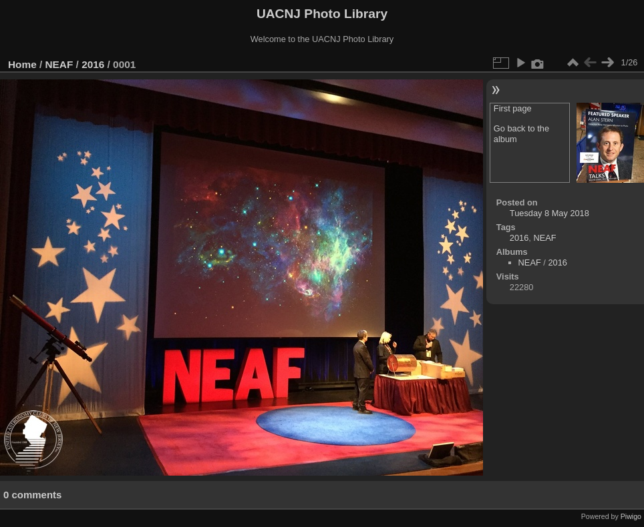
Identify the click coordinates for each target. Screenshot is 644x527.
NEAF (59, 64)
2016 (93, 64)
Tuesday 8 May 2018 (549, 213)
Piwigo (631, 516)
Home (22, 64)
